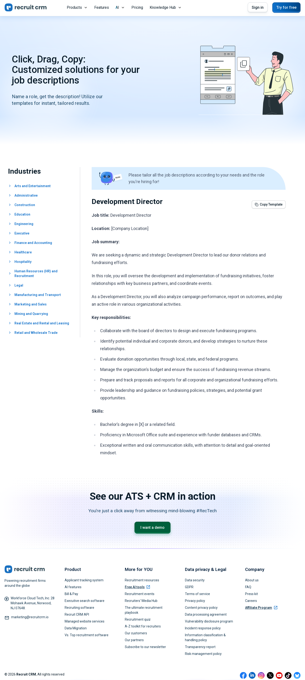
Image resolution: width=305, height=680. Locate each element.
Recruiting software (79, 607)
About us (252, 580)
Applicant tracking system (84, 580)
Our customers (136, 633)
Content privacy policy (201, 607)
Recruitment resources (142, 580)
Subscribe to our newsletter (145, 647)
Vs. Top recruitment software (86, 635)
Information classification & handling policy (205, 637)
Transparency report (200, 647)
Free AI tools (137, 587)
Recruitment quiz (138, 619)
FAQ (248, 587)
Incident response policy (203, 628)
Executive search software (84, 601)
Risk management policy (203, 654)
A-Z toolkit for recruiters (143, 626)
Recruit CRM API (77, 614)
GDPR (189, 587)
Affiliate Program (261, 607)
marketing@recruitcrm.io (30, 617)
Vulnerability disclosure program (209, 621)
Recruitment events (139, 594)
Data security (195, 580)
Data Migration (76, 628)
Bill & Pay (71, 594)
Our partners (134, 640)
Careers (251, 601)
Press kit (251, 594)
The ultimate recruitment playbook (143, 610)
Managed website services (84, 621)
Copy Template (269, 204)
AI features (73, 587)
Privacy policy (195, 601)
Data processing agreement (206, 614)
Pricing (137, 7)
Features (101, 7)
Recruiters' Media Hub (141, 601)
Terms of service (197, 594)
